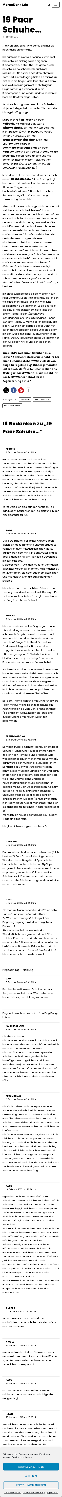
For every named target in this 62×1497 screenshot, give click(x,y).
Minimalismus (42, 399)
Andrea (10, 1308)
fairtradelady (15, 1025)
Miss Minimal (13, 1095)
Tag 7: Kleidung (24, 970)
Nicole (10, 1341)
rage (9, 530)
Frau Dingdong (15, 736)
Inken (9, 1413)
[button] (6, 390)
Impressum (52, 1492)
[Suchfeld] (49, 5)
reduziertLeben (12, 405)
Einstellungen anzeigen (31, 1485)
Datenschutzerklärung (34, 1492)
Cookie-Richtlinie (12, 1492)
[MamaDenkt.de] (15, 4)
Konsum (25, 399)
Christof (11, 841)
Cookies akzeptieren (31, 1466)
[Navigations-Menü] (56, 5)
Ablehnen (31, 1476)
